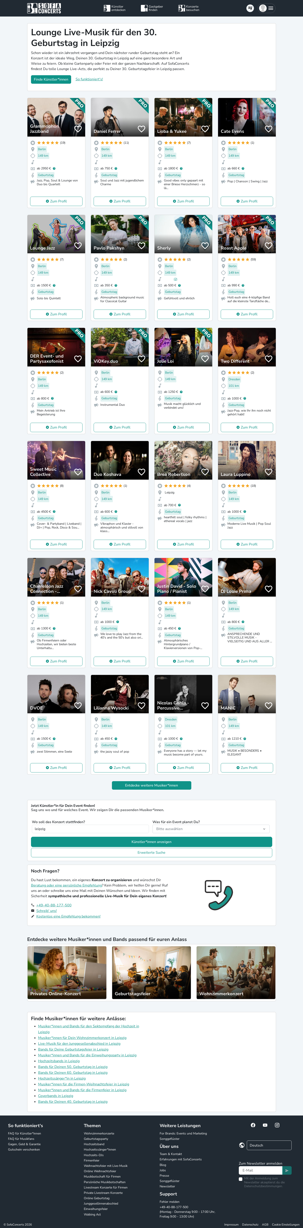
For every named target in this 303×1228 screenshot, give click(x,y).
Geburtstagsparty (96, 1139)
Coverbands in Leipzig (55, 1095)
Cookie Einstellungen (285, 1225)
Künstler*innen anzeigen (151, 841)
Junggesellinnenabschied (101, 1203)
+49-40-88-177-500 (54, 905)
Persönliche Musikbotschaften (105, 1182)
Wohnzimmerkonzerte (99, 1133)
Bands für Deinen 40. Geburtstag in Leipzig (72, 1101)
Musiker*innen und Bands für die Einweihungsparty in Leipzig (87, 1055)
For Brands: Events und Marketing (183, 1133)
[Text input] (260, 1170)
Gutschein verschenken (24, 1149)
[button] (267, 8)
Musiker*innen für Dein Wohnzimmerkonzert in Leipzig (82, 1037)
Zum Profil (58, 201)
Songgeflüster (169, 1139)
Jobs (163, 1170)
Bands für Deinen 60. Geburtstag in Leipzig (72, 1072)
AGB (265, 1225)
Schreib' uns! (46, 910)
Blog (163, 1165)
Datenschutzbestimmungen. (263, 1186)
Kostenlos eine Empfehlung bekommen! (68, 916)
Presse (164, 1176)
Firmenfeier (91, 1160)
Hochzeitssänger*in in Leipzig (62, 1078)
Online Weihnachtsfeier (100, 1171)
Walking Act (92, 1214)
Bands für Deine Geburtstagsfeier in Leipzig (73, 1049)
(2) (175, 279)
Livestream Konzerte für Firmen (106, 1187)
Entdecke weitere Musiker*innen (151, 785)
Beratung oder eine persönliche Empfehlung (66, 885)
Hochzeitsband (94, 1144)
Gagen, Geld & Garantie (24, 1144)
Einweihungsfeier (96, 1209)
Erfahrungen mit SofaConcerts (181, 1159)
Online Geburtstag (96, 1198)
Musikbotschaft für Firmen (102, 1176)
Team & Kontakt (171, 1154)
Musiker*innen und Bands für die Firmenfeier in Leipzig (82, 1090)
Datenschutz (250, 1225)
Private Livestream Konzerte (103, 1193)
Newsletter (167, 1186)
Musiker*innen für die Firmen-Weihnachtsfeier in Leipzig (83, 1084)
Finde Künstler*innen (51, 79)
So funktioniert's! (89, 79)
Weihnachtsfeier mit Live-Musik (106, 1166)
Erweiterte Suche (151, 852)
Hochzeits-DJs (94, 1155)
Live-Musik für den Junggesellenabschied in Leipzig (79, 1043)
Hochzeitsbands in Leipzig (59, 1061)
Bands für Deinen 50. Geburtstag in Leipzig (72, 1066)
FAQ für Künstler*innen (24, 1133)
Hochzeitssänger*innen (100, 1149)
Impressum (231, 1225)
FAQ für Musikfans (21, 1139)
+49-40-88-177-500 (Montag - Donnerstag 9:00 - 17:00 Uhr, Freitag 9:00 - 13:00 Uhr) (187, 1212)
